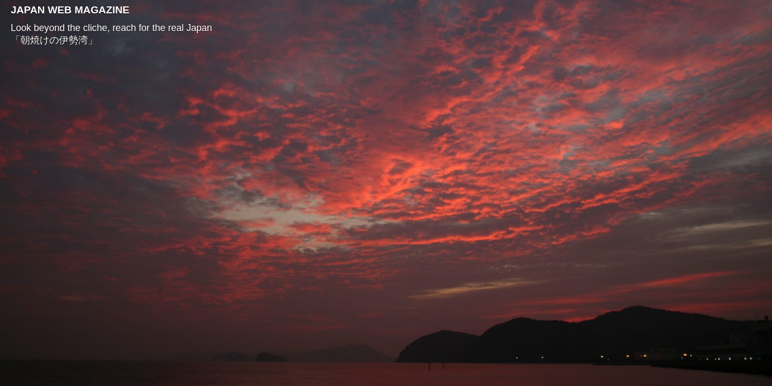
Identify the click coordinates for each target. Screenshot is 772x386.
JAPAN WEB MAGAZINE (70, 10)
